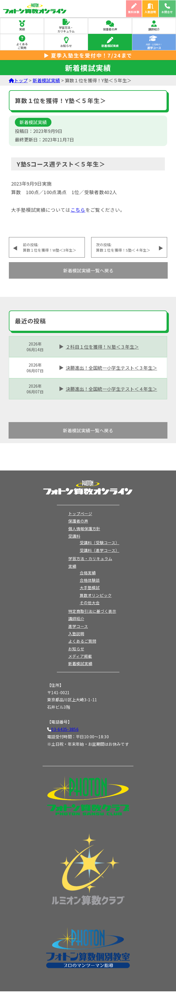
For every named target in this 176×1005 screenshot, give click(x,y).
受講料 (74, 536)
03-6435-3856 (64, 729)
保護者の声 (110, 29)
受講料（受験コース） (99, 542)
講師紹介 (154, 29)
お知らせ (66, 46)
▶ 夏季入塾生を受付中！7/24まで (88, 55)
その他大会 (90, 602)
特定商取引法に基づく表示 (92, 611)
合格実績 (88, 573)
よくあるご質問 (22, 46)
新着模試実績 (110, 46)
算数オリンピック (96, 595)
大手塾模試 (90, 587)
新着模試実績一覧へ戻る (88, 270)
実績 (22, 29)
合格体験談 (90, 580)
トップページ (80, 513)
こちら (78, 209)
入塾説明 (150, 12)
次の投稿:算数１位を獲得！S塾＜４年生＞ (123, 247)
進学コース (78, 626)
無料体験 (133, 12)
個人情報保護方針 (84, 528)
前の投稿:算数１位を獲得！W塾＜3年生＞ (49, 247)
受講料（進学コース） (99, 550)
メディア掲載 (80, 656)
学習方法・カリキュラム (66, 29)
